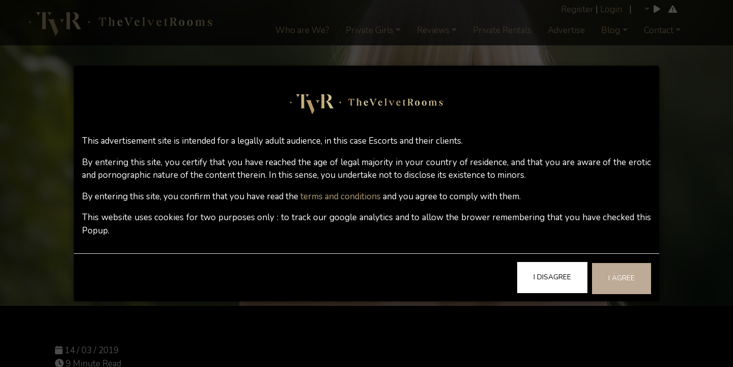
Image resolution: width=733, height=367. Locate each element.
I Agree (621, 278)
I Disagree (552, 277)
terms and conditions (340, 196)
